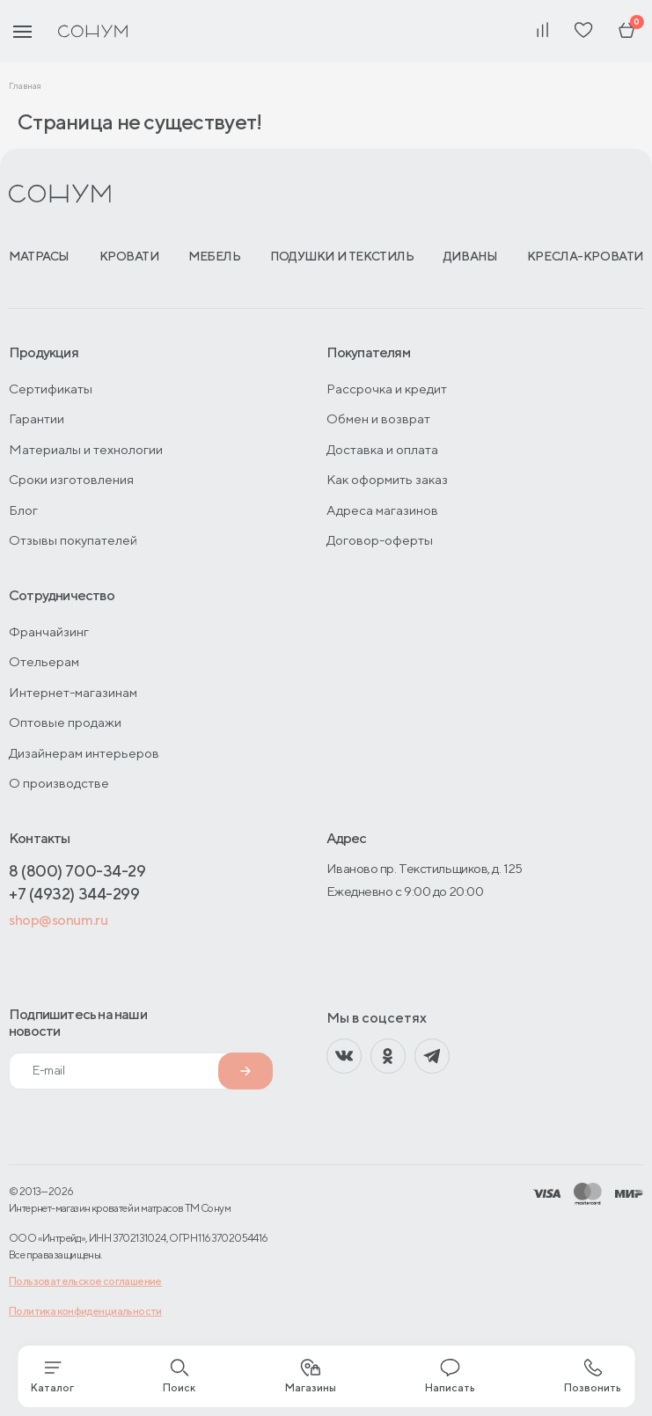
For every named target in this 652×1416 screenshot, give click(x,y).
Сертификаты (50, 388)
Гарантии (36, 418)
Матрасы (39, 256)
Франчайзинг (49, 631)
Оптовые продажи (65, 722)
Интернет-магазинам (73, 692)
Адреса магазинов (382, 510)
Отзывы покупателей (73, 539)
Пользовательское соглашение (85, 1281)
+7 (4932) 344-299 (74, 893)
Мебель (214, 256)
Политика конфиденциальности (85, 1310)
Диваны (470, 256)
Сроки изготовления (71, 479)
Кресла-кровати (585, 256)
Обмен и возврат (378, 418)
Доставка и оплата (382, 449)
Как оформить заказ (387, 479)
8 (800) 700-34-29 (77, 871)
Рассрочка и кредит (386, 388)
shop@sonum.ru (58, 920)
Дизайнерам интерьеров (84, 752)
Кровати (129, 256)
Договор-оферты (379, 539)
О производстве (59, 782)
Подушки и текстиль (342, 256)
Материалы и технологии (86, 449)
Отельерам (44, 661)
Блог (23, 510)
